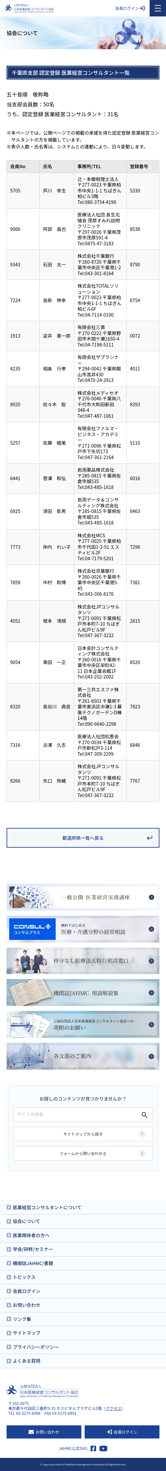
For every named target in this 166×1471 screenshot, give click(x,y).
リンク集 (22, 1319)
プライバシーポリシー (36, 1347)
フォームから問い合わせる (83, 1153)
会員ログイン (130, 8)
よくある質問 (26, 1360)
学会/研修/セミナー (33, 1249)
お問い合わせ (26, 1305)
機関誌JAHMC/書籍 (33, 1263)
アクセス (113, 1408)
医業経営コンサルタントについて (47, 1207)
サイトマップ (26, 1332)
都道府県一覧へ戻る (83, 838)
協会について (26, 1221)
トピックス (24, 1277)
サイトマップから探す (83, 1134)
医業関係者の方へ (31, 1235)
